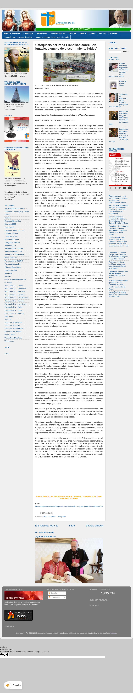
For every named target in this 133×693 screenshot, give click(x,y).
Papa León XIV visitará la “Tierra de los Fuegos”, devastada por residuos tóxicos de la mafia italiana (118, 230)
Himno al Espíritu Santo (122, 83)
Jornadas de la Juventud (13, 249)
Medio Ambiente (10, 258)
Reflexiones (42, 33)
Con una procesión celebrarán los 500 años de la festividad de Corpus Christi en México (118, 220)
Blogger (113, 633)
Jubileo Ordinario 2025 (13, 252)
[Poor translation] (6, 654)
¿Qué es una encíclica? (46, 536)
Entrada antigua (94, 525)
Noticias (72, 33)
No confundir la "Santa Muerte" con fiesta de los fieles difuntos (118, 294)
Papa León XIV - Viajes (13, 310)
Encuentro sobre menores (14, 230)
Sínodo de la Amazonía (13, 322)
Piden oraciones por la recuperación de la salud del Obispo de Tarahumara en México (118, 199)
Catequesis (28, 33)
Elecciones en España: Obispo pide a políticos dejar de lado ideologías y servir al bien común (118, 256)
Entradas (53, 593)
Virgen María (9, 341)
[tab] (114, 155)
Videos (92, 33)
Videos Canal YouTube (13, 338)
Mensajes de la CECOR (13, 261)
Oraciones (8, 282)
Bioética (7, 218)
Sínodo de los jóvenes (12, 332)
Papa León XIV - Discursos (14, 292)
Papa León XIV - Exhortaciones (16, 298)
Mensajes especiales (12, 264)
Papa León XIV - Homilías (14, 301)
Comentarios (54, 597)
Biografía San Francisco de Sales (18, 37)
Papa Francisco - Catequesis (54, 517)
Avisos (7, 215)
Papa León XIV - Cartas (13, 286)
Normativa (8, 273)
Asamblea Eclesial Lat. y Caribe (16, 212)
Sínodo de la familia (12, 326)
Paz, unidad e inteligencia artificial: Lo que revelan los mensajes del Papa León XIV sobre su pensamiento (118, 209)
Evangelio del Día (58, 33)
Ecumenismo (9, 227)
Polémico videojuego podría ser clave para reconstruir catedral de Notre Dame (117, 265)
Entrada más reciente (46, 525)
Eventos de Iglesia (12, 33)
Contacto (114, 33)
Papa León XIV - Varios (13, 307)
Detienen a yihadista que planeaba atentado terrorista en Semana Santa (118, 274)
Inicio (72, 525)
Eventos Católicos (11, 236)
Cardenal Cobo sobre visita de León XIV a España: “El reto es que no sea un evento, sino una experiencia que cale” (119, 242)
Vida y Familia (9, 335)
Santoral (7, 319)
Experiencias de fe (11, 239)
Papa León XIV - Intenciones (15, 304)
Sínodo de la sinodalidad (13, 329)
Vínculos (103, 33)
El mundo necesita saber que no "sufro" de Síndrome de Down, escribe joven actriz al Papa (118, 285)
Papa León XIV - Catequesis (15, 289)
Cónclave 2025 (10, 224)
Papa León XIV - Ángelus (14, 313)
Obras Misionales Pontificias (15, 279)
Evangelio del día (11, 233)
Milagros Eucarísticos (12, 267)
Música (83, 33)
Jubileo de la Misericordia (14, 255)
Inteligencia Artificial (12, 243)
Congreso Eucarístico (12, 221)
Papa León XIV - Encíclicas (14, 295)
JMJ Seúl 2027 (10, 246)
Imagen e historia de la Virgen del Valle (52, 37)
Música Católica (10, 270)
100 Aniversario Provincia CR (15, 209)
